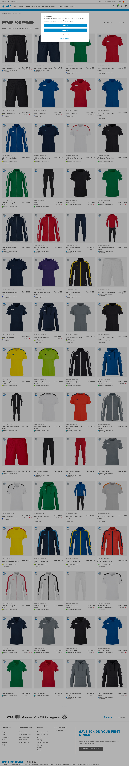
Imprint (67, 38)
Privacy (62, 38)
